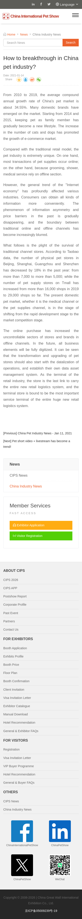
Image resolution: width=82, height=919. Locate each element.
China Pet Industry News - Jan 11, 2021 (45, 433)
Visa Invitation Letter (17, 698)
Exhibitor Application (28, 525)
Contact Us (10, 629)
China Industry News (26, 486)
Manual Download (15, 714)
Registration (11, 749)
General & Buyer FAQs (18, 782)
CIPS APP (10, 588)
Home (11, 34)
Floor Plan (10, 673)
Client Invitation (13, 689)
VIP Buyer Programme (18, 766)
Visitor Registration (27, 536)
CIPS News (19, 475)
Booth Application (15, 648)
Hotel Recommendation (19, 722)
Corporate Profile (14, 604)
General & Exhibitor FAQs (20, 731)
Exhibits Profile (13, 656)
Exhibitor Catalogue (16, 706)
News (24, 34)
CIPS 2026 (10, 580)
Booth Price (11, 664)
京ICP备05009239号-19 (41, 910)
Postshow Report (15, 596)
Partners (9, 621)
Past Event (10, 613)
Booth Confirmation (16, 681)
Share (8, 79)
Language (69, 4)
